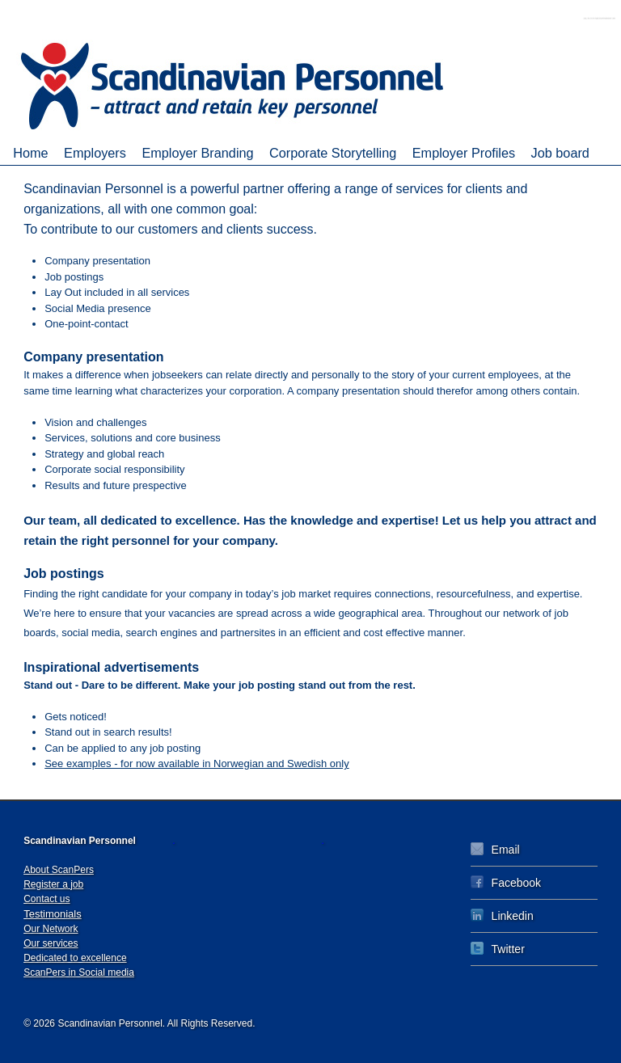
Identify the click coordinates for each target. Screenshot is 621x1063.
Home (30, 153)
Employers (95, 153)
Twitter (498, 948)
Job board (560, 153)
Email (495, 849)
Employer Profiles (463, 153)
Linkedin (502, 915)
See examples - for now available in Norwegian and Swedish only (196, 763)
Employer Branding (197, 153)
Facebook (506, 882)
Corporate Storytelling (332, 153)
